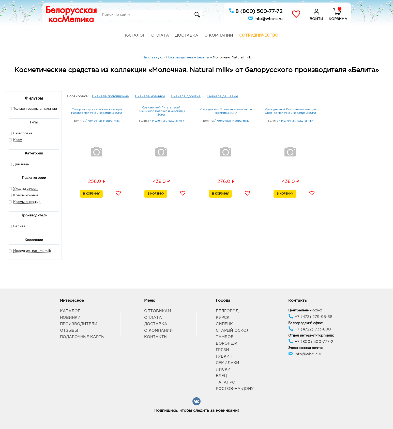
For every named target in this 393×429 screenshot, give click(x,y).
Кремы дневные (26, 202)
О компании (218, 35)
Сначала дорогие (186, 96)
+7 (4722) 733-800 (309, 329)
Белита (17, 226)
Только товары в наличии (33, 108)
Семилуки (227, 362)
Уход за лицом (25, 188)
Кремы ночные (25, 195)
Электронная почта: (305, 348)
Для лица (21, 164)
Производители (78, 324)
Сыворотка (22, 133)
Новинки (70, 317)
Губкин (224, 356)
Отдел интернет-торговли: (311, 335)
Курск (223, 317)
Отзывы (69, 330)
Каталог (135, 35)
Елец (221, 375)
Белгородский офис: (305, 323)
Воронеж (226, 343)
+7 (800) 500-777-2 (310, 341)
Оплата (160, 35)
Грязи (222, 350)
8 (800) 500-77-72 (255, 11)
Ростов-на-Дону (235, 388)
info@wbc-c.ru (265, 18)
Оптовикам (157, 311)
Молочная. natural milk (32, 251)
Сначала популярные (110, 96)
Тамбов (225, 337)
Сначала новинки (150, 96)
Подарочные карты (82, 337)
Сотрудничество (258, 35)
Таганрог (227, 382)
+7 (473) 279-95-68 (310, 317)
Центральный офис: (305, 310)
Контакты (155, 337)
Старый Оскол (233, 330)
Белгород (227, 311)
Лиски (223, 369)
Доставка (186, 35)
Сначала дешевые (222, 96)
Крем (17, 140)
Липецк (224, 324)
